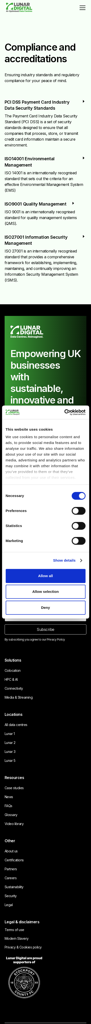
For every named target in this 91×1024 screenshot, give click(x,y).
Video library (14, 824)
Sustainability (14, 887)
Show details (64, 560)
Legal (9, 905)
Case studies (14, 788)
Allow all (45, 576)
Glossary (11, 815)
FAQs (8, 806)
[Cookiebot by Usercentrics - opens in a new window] (64, 412)
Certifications (14, 860)
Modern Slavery (17, 938)
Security (11, 896)
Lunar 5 (10, 760)
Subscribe (45, 629)
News (9, 797)
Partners (11, 869)
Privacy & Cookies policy (23, 947)
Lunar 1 (10, 734)
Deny (45, 607)
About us (11, 851)
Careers (11, 878)
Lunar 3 (10, 751)
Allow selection (45, 591)
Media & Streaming (19, 697)
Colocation (13, 670)
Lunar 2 (10, 743)
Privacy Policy (56, 639)
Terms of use (14, 930)
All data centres (16, 725)
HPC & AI (11, 679)
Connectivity (14, 688)
